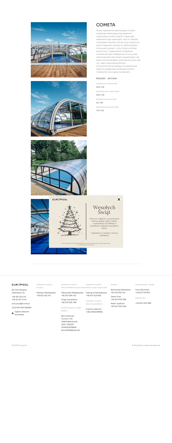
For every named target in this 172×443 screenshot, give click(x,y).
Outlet (94, 6)
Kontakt (109, 6)
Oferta (56, 6)
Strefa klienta (75, 6)
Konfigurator (129, 6)
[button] (119, 199)
